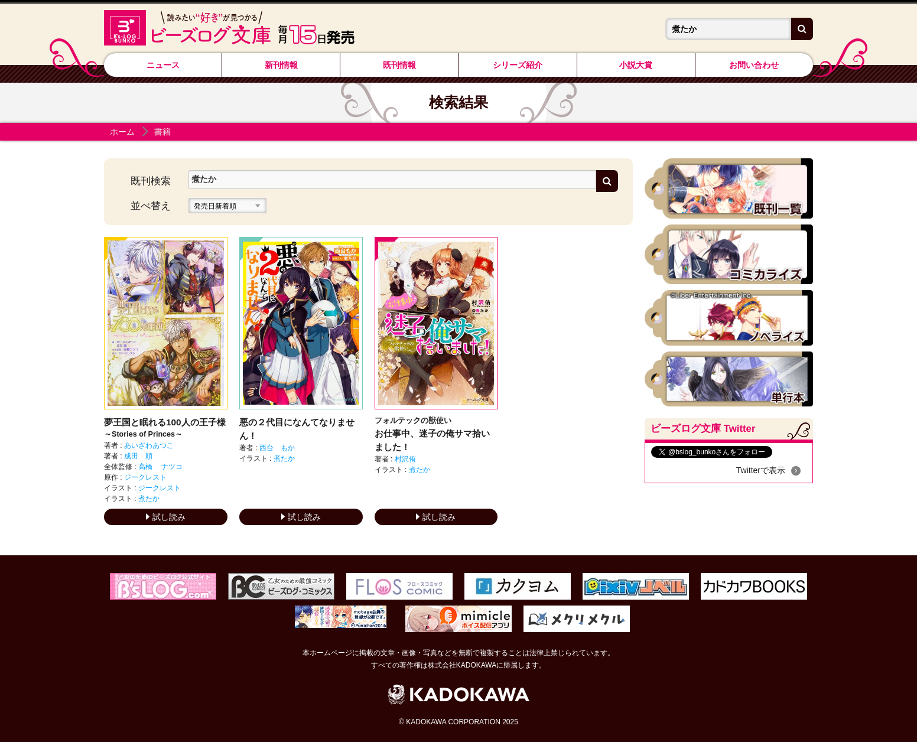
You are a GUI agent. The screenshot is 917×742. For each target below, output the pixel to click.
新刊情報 (281, 65)
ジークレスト (145, 477)
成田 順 (138, 456)
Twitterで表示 (760, 470)
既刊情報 (399, 65)
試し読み (166, 517)
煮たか (149, 498)
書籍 (162, 131)
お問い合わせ (754, 65)
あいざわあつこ (149, 445)
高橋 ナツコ (160, 467)
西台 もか (277, 448)
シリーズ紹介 (517, 65)
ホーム (122, 131)
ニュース (163, 65)
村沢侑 (405, 459)
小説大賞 (635, 65)
